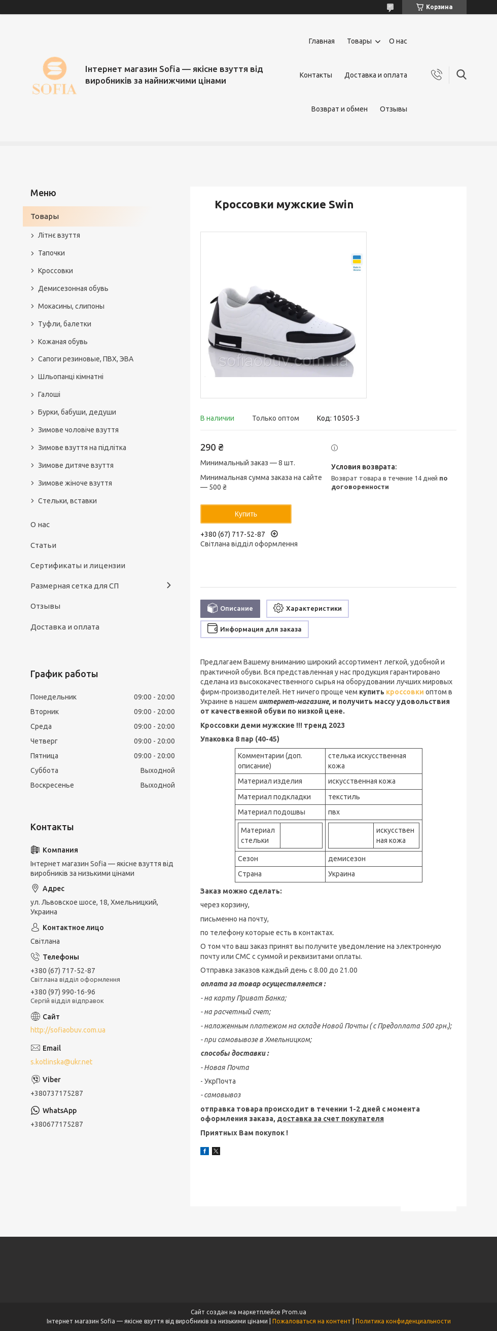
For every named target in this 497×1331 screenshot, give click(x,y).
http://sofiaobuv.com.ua (67, 1030)
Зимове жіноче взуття (75, 483)
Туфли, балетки (64, 324)
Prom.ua (294, 1312)
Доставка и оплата (375, 75)
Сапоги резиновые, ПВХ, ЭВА (85, 359)
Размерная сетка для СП (74, 585)
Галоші (49, 394)
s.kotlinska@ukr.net (61, 1062)
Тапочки (51, 253)
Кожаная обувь (63, 342)
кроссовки (405, 692)
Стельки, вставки (67, 501)
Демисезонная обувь (73, 288)
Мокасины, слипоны (71, 306)
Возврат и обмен (339, 109)
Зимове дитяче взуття (76, 465)
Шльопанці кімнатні (70, 377)
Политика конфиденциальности (403, 1321)
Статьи (43, 545)
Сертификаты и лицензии (77, 565)
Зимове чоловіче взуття (78, 430)
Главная (322, 41)
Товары (359, 41)
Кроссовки (55, 271)
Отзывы (393, 109)
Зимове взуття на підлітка (82, 447)
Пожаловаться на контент (311, 1321)
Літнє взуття (59, 235)
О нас (398, 41)
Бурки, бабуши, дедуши (77, 412)
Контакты (316, 75)
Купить (246, 514)
